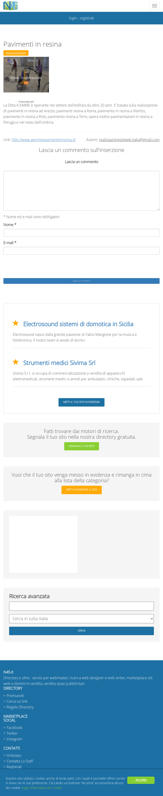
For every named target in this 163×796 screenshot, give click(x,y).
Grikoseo (14, 755)
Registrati (14, 767)
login (73, 18)
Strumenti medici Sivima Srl (59, 363)
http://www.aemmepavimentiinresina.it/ (44, 140)
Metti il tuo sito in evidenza (81, 402)
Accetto (140, 780)
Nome (9, 225)
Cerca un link (17, 701)
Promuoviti (15, 696)
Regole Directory (20, 707)
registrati (87, 18)
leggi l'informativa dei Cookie (42, 788)
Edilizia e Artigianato (16, 53)
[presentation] (38, 267)
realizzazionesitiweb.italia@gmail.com (129, 140)
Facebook (14, 728)
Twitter (12, 733)
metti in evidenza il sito (81, 489)
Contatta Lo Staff (20, 761)
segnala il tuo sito (81, 446)
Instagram (14, 739)
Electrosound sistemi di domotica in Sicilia (78, 324)
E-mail (9, 243)
